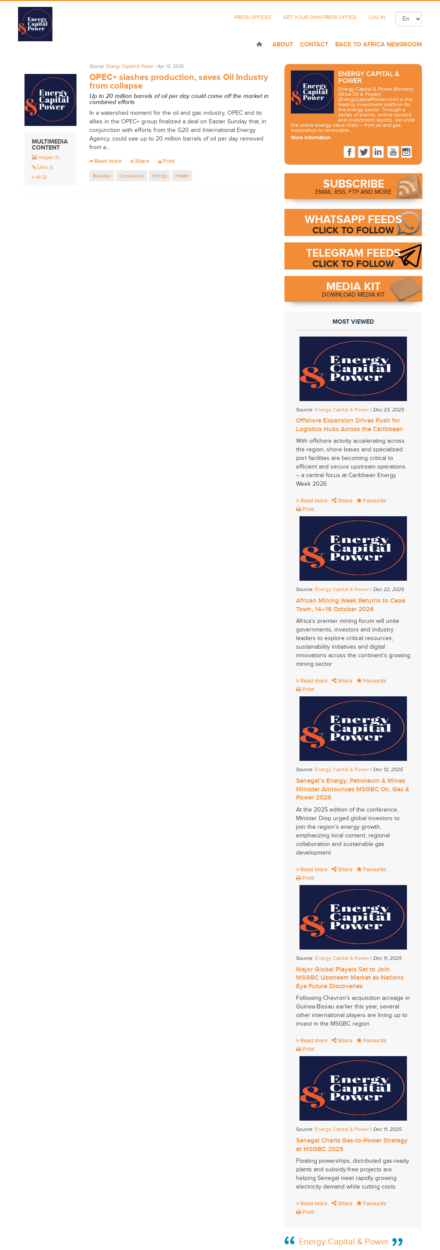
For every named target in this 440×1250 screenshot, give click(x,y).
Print (166, 161)
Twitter (364, 152)
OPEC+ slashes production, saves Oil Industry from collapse (178, 81)
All (39, 177)
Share (140, 161)
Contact (314, 44)
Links (42, 167)
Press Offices (252, 17)
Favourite (371, 500)
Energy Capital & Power (130, 66)
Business (102, 175)
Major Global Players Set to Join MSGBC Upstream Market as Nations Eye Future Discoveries (349, 978)
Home (259, 45)
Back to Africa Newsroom (378, 44)
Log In (377, 17)
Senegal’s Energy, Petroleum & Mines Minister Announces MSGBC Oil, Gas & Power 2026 (352, 789)
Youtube (393, 152)
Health (182, 175)
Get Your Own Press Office (320, 17)
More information (310, 138)
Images (45, 157)
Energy (160, 175)
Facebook (350, 152)
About (282, 44)
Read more (105, 161)
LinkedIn (379, 152)
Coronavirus (131, 175)
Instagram (407, 152)
